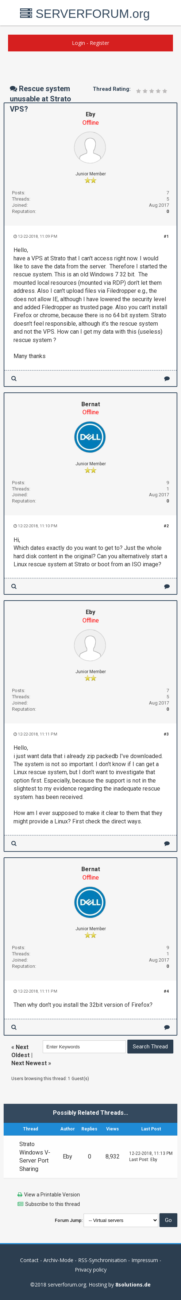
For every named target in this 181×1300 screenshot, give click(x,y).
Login (78, 42)
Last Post (138, 1159)
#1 (166, 236)
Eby (90, 114)
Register (99, 42)
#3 (166, 734)
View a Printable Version (52, 1195)
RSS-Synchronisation (102, 1260)
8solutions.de (133, 1284)
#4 (166, 991)
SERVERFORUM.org (85, 13)
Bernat (90, 404)
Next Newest (29, 1063)
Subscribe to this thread (52, 1204)
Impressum (144, 1260)
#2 (166, 526)
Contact (29, 1260)
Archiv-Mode (58, 1260)
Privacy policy (91, 1269)
